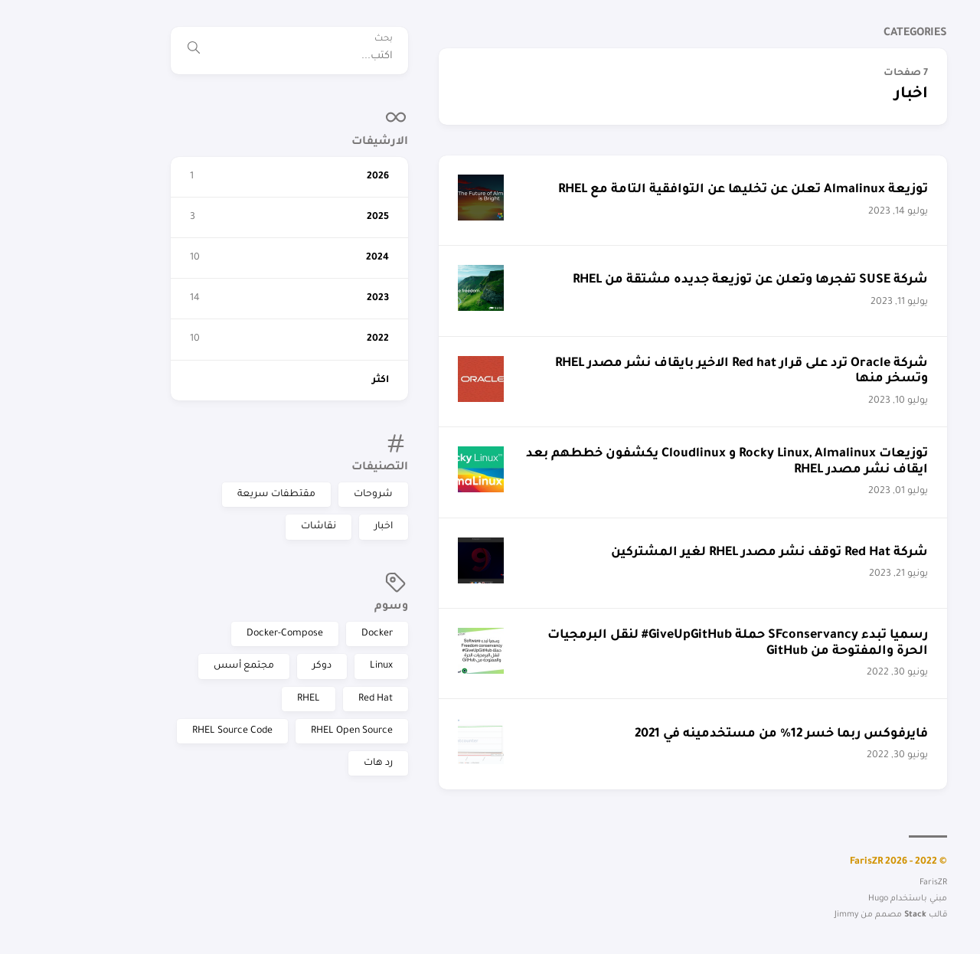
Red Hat (220, 699)
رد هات (222, 763)
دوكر (166, 666)
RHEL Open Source (196, 731)
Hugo (723, 898)
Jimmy (691, 915)
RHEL (153, 699)
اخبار (228, 526)
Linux (225, 666)
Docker (221, 634)
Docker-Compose (129, 634)
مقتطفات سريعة (121, 494)
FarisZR (946, 125)
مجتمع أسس (88, 666)
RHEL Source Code (77, 731)
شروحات (217, 494)
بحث (228, 39)
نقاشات (163, 526)
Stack (760, 915)
